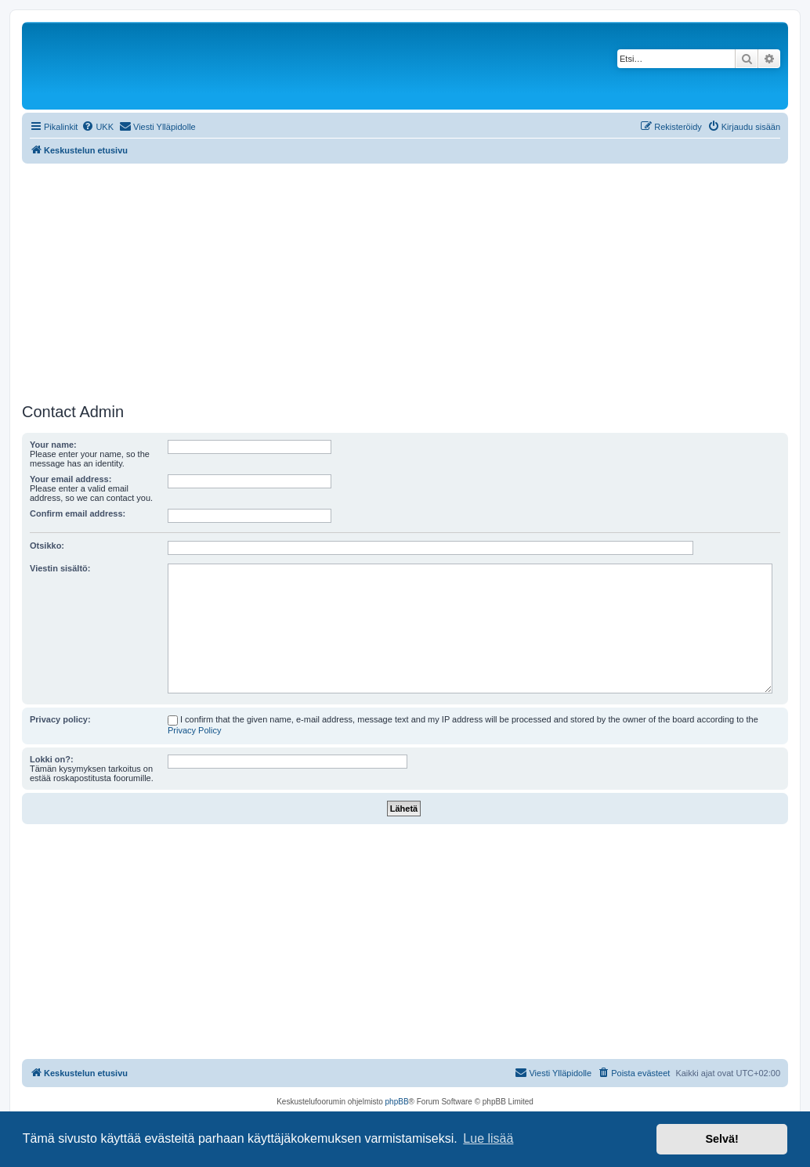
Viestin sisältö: (60, 568)
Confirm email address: (77, 513)
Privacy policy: (60, 719)
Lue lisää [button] (488, 1138)
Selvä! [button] (721, 1139)
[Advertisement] (405, 281)
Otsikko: (47, 545)
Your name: (53, 444)
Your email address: (70, 479)
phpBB (397, 1101)
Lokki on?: (52, 759)
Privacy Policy (194, 730)
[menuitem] (97, 126)
